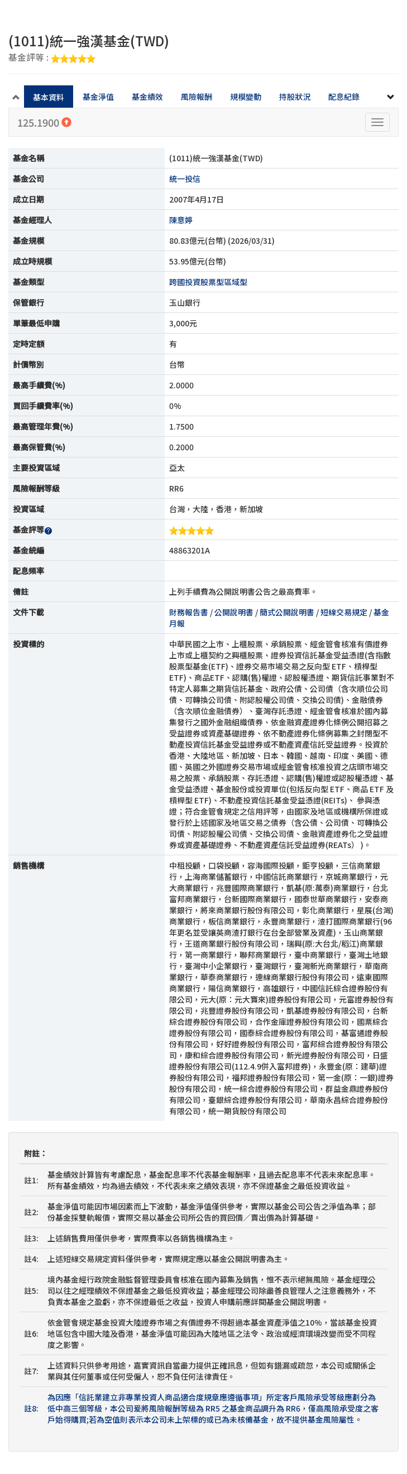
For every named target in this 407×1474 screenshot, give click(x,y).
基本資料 (48, 97)
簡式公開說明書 (287, 612)
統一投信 (184, 178)
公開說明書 (233, 612)
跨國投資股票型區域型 (208, 281)
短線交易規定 (343, 612)
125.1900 (44, 122)
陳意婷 (181, 219)
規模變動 (245, 96)
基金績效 (147, 96)
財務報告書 (188, 612)
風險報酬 (196, 96)
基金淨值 (98, 96)
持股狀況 (294, 96)
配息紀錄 (344, 96)
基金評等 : (51, 58)
